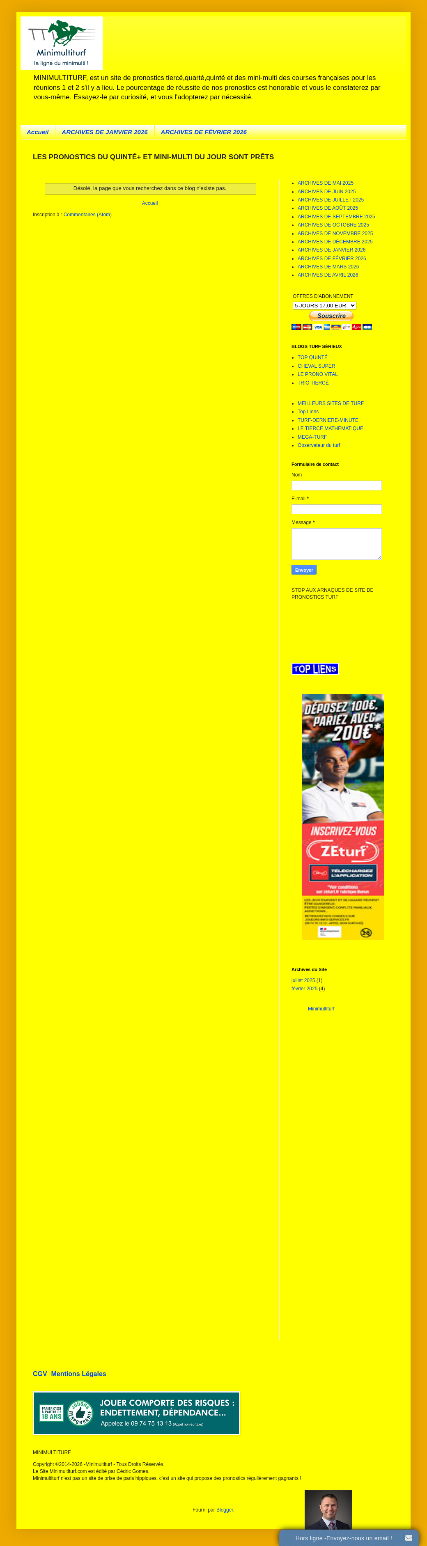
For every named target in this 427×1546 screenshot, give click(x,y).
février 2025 (304, 989)
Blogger (224, 1510)
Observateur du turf (319, 445)
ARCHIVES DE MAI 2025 (326, 183)
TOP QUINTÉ (313, 357)
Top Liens (308, 412)
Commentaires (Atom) (88, 215)
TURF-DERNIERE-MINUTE (328, 420)
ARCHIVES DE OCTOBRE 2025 (333, 225)
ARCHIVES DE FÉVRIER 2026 (204, 131)
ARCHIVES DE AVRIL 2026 (328, 275)
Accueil (37, 131)
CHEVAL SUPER (316, 366)
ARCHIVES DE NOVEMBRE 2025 (335, 233)
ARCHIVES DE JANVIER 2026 (104, 131)
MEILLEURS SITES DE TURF (331, 403)
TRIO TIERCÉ (313, 383)
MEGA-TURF (312, 437)
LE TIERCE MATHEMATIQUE (330, 428)
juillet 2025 (303, 980)
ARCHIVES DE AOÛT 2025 (328, 208)
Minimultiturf (321, 1009)
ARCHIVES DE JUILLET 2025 (331, 200)
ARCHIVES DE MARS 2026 (328, 267)
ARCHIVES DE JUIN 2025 (327, 192)
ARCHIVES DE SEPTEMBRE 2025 (336, 217)
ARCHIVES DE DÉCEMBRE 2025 (335, 242)
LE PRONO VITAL (318, 374)
